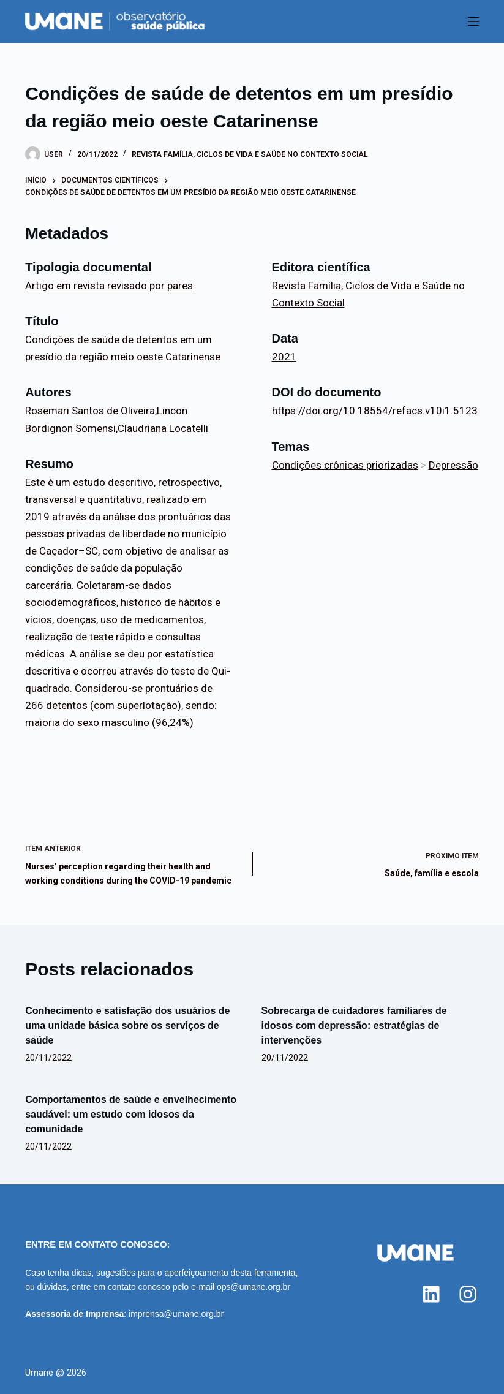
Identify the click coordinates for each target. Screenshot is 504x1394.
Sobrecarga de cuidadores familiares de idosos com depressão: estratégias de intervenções (354, 1025)
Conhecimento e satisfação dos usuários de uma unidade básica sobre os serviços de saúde (127, 1025)
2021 (284, 356)
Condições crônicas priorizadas (345, 465)
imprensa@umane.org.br (176, 1314)
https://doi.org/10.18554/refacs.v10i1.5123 (375, 410)
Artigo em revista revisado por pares (109, 285)
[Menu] (473, 21)
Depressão (453, 465)
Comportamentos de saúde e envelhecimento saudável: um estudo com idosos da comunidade (130, 1114)
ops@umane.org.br (253, 1287)
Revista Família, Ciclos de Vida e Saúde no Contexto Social (250, 154)
